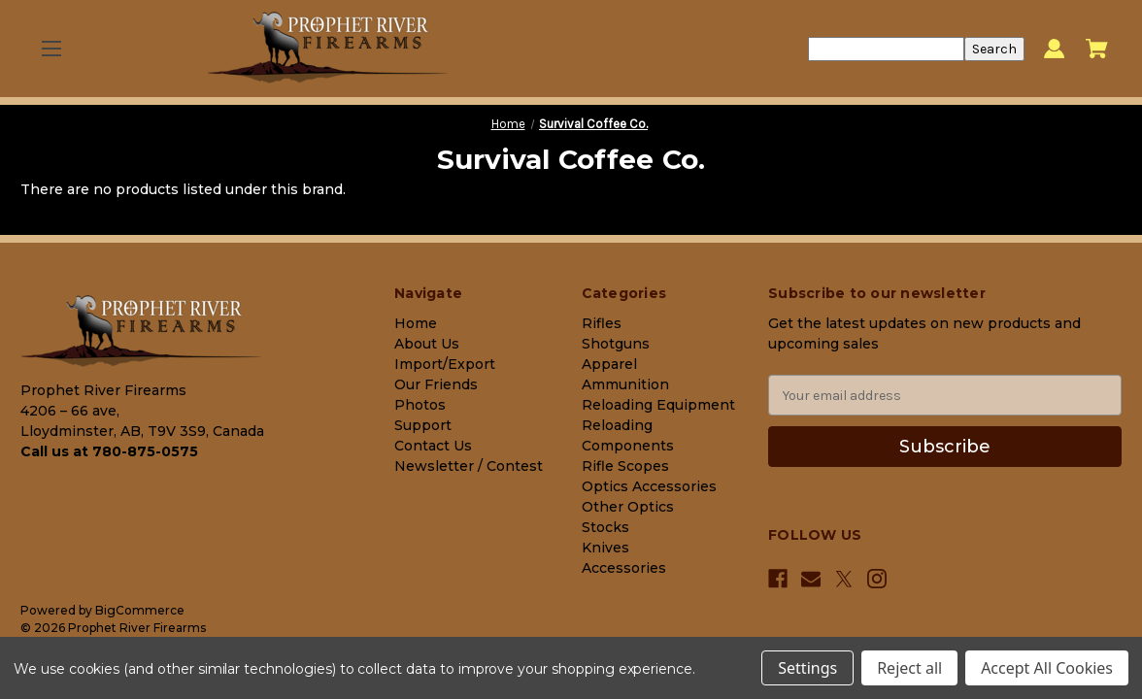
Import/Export (444, 364)
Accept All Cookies (1047, 668)
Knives (605, 547)
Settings (807, 668)
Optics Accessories (649, 486)
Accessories (624, 568)
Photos (420, 405)
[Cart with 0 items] (1097, 48)
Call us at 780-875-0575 (109, 451)
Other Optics (628, 507)
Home (415, 323)
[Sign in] (1054, 49)
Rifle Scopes (625, 466)
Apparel (609, 364)
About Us (426, 343)
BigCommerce (140, 610)
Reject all (909, 668)
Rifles (601, 323)
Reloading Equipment (658, 405)
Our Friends (436, 384)
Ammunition (625, 384)
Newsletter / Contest (468, 466)
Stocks (605, 527)
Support (423, 425)
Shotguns (616, 343)
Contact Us (433, 445)
